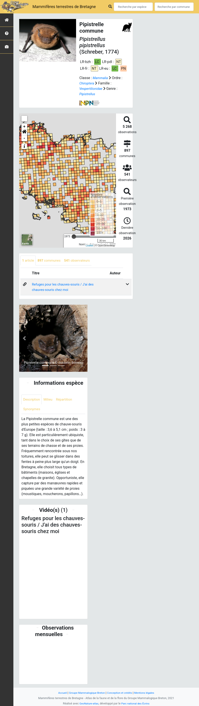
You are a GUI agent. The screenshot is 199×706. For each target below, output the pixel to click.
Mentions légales (147, 692)
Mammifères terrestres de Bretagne (64, 6)
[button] (24, 132)
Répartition (66, 400)
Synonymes (32, 410)
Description (32, 400)
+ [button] (24, 126)
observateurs (81, 260)
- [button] (24, 138)
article (28, 260)
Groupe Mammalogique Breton (85, 692)
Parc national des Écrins (136, 703)
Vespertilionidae (91, 88)
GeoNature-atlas (87, 703)
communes (51, 260)
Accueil (59, 692)
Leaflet (89, 245)
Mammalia (101, 78)
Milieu (49, 400)
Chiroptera (87, 83)
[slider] (74, 236)
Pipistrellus (88, 94)
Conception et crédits (120, 692)
